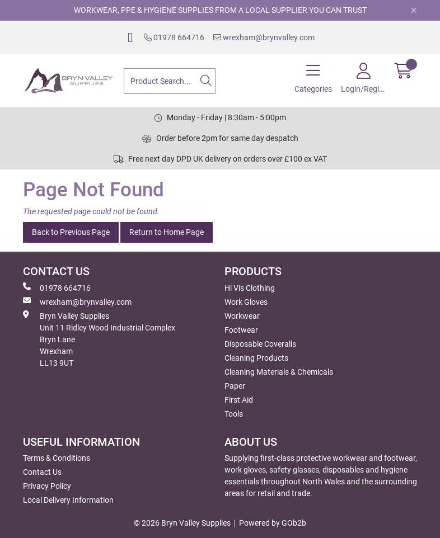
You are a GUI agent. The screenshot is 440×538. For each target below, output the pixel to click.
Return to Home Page (166, 232)
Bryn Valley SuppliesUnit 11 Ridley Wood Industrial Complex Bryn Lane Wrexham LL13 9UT (99, 338)
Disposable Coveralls (260, 343)
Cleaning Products (256, 357)
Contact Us (42, 472)
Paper (234, 385)
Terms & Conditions (56, 458)
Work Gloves (246, 302)
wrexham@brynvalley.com (264, 37)
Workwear (242, 316)
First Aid (238, 399)
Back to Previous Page (71, 232)
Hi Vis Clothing (249, 288)
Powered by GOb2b (272, 522)
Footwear (241, 329)
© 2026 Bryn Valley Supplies (182, 522)
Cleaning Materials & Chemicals (278, 371)
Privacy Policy (47, 486)
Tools (233, 413)
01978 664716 (174, 37)
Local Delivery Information (68, 499)
